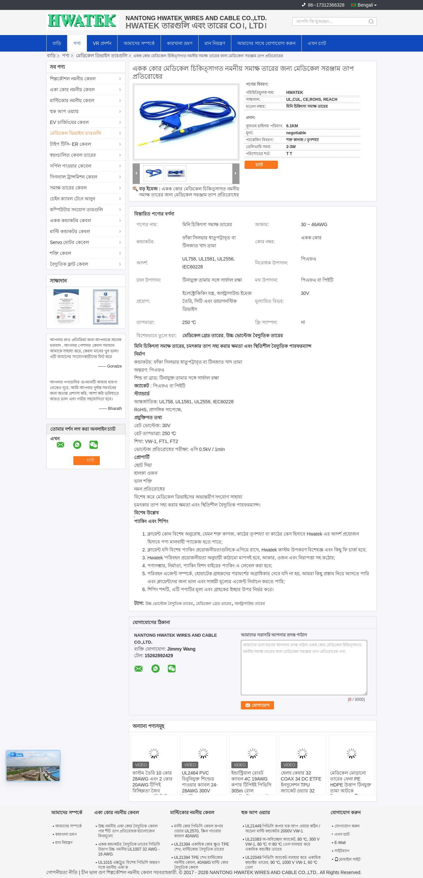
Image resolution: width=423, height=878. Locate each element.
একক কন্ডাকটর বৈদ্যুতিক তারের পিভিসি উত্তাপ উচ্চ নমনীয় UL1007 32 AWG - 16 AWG (129, 849)
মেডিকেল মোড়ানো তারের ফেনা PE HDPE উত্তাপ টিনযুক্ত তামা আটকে (350, 781)
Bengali (365, 5)
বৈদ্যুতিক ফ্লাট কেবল (69, 264)
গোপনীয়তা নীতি (62, 872)
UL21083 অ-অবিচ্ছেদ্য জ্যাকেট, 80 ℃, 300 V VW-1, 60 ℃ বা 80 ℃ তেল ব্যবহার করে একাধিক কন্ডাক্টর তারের (282, 844)
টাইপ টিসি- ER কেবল (70, 144)
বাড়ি (57, 43)
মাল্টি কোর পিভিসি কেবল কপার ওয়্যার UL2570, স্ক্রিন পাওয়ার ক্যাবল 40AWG (198, 831)
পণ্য (77, 43)
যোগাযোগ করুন (347, 826)
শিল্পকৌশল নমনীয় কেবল (73, 78)
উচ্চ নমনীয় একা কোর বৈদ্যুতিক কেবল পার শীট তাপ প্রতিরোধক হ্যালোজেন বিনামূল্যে (128, 831)
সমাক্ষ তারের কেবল (68, 187)
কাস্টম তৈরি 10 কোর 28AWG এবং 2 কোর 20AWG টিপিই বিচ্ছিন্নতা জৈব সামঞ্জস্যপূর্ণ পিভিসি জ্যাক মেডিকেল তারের (154, 787)
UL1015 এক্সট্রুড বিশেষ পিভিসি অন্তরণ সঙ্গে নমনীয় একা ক (129, 865)
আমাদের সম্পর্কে (139, 43)
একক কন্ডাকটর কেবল (70, 220)
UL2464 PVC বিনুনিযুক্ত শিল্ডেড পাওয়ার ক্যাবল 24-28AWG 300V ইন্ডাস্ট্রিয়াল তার (199, 784)
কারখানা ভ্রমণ (179, 43)
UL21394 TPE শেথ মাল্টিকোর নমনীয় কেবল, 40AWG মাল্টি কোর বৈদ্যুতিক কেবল (201, 862)
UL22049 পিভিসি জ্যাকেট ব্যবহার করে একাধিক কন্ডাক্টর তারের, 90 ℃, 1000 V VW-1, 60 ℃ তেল (282, 862)
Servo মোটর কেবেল (69, 242)
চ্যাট (263, 165)
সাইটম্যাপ (341, 851)
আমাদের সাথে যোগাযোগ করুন (266, 43)
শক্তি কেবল (60, 253)
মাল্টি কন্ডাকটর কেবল (70, 231)
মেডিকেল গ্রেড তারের (213, 603)
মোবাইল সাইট (347, 859)
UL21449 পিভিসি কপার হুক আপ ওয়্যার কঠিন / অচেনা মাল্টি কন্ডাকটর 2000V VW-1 (282, 828)
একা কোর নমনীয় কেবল (72, 89)
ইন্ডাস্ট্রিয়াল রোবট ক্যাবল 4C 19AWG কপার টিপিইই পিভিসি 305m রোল (251, 781)
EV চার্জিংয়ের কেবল (69, 122)
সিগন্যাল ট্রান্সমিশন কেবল (73, 177)
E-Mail (340, 842)
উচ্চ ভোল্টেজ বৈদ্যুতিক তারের (169, 603)
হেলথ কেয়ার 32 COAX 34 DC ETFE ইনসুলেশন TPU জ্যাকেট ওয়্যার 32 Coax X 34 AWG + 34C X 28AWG (301, 787)
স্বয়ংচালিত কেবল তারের (73, 155)
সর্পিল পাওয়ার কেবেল (70, 166)
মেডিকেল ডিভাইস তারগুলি (101, 55)
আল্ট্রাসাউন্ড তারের (250, 603)
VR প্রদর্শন (102, 43)
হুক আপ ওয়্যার (64, 111)
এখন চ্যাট (317, 43)
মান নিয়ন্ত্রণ (215, 43)
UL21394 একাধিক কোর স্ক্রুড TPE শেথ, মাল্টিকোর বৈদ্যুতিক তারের (201, 847)
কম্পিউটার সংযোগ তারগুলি (76, 209)
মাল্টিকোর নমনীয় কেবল (72, 100)
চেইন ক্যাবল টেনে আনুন (72, 198)
